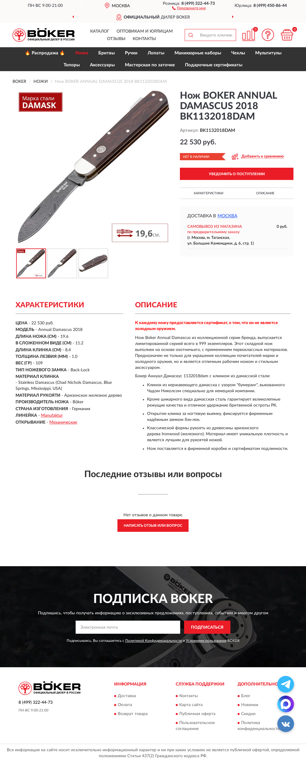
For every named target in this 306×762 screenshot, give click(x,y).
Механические (63, 422)
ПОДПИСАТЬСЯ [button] (207, 627)
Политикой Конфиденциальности (153, 640)
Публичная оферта (197, 714)
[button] (189, 8)
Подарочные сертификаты (213, 65)
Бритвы (106, 53)
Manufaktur (52, 415)
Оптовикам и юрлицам (145, 31)
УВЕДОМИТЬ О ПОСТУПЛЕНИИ (237, 174)
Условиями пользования (206, 640)
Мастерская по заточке (150, 65)
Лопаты (156, 53)
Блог (245, 696)
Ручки (131, 53)
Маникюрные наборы (198, 53)
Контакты (144, 39)
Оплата (125, 705)
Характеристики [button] (208, 193)
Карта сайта (191, 705)
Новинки (249, 705)
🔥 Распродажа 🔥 (45, 53)
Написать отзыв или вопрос (153, 525)
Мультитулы (268, 53)
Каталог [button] (99, 31)
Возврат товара (133, 714)
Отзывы (116, 39)
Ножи (81, 53)
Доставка (127, 696)
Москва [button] (227, 216)
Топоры (72, 65)
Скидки (248, 714)
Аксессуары (102, 65)
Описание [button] (265, 193)
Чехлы (238, 53)
